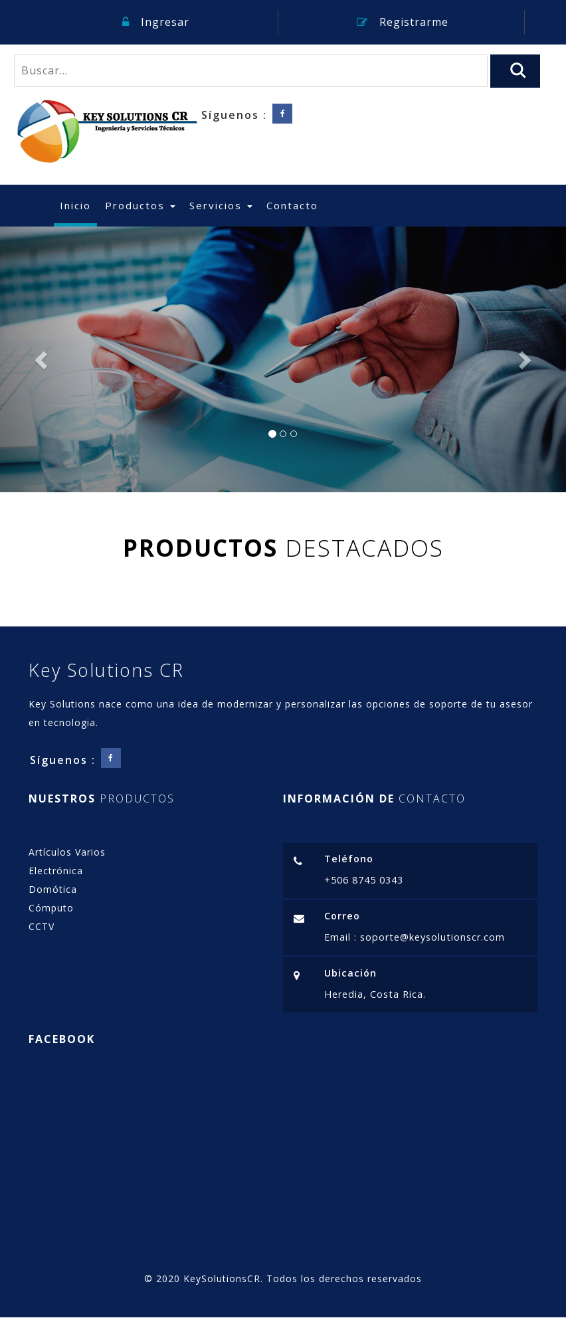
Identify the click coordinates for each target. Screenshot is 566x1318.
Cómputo (51, 907)
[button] (42, 359)
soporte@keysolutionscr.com (431, 937)
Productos (140, 205)
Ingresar (155, 22)
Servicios (220, 205)
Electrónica (56, 870)
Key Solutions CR (106, 670)
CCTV (41, 926)
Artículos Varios (67, 852)
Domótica (53, 889)
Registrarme (402, 22)
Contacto (292, 205)
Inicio (78, 205)
